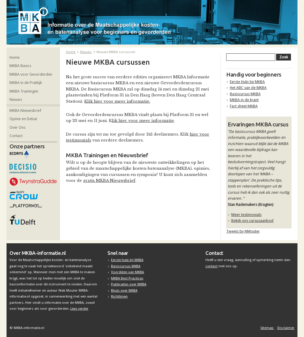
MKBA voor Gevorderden (31, 74)
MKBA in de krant (244, 100)
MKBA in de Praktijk (26, 82)
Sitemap (267, 328)
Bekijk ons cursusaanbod (252, 220)
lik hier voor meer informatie (143, 120)
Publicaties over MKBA (128, 284)
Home (15, 57)
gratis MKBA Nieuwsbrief (109, 180)
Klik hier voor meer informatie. (117, 101)
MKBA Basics (20, 65)
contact (211, 266)
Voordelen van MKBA (127, 272)
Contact (16, 135)
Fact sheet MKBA (244, 106)
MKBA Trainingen (24, 91)
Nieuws (16, 99)
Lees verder (79, 308)
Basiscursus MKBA (245, 94)
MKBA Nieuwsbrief (25, 110)
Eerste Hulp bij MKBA (247, 82)
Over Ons (18, 127)
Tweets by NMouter (243, 231)
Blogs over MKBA (124, 290)
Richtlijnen (119, 296)
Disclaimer (285, 328)
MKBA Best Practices (127, 278)
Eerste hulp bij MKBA (127, 260)
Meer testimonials (246, 214)
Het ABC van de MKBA (248, 87)
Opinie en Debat (23, 119)
